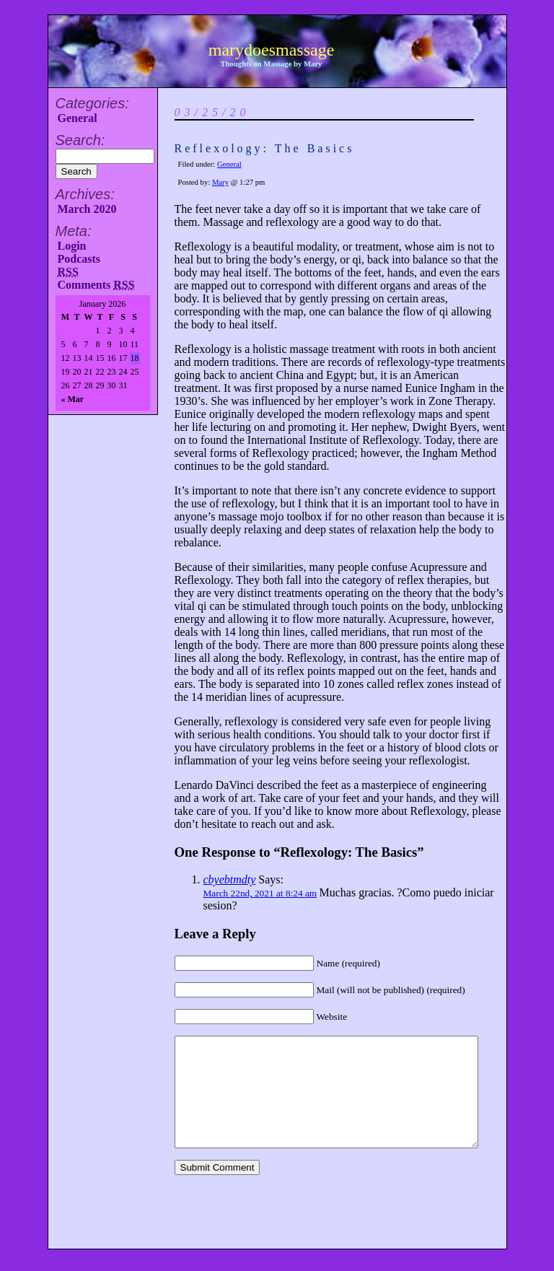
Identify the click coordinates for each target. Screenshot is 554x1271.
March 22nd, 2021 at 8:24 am (260, 893)
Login (72, 246)
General (77, 118)
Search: (80, 140)
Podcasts (79, 259)
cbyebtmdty (229, 879)
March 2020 (87, 209)
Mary (220, 182)
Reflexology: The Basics (265, 148)
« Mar (72, 399)
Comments (96, 285)
